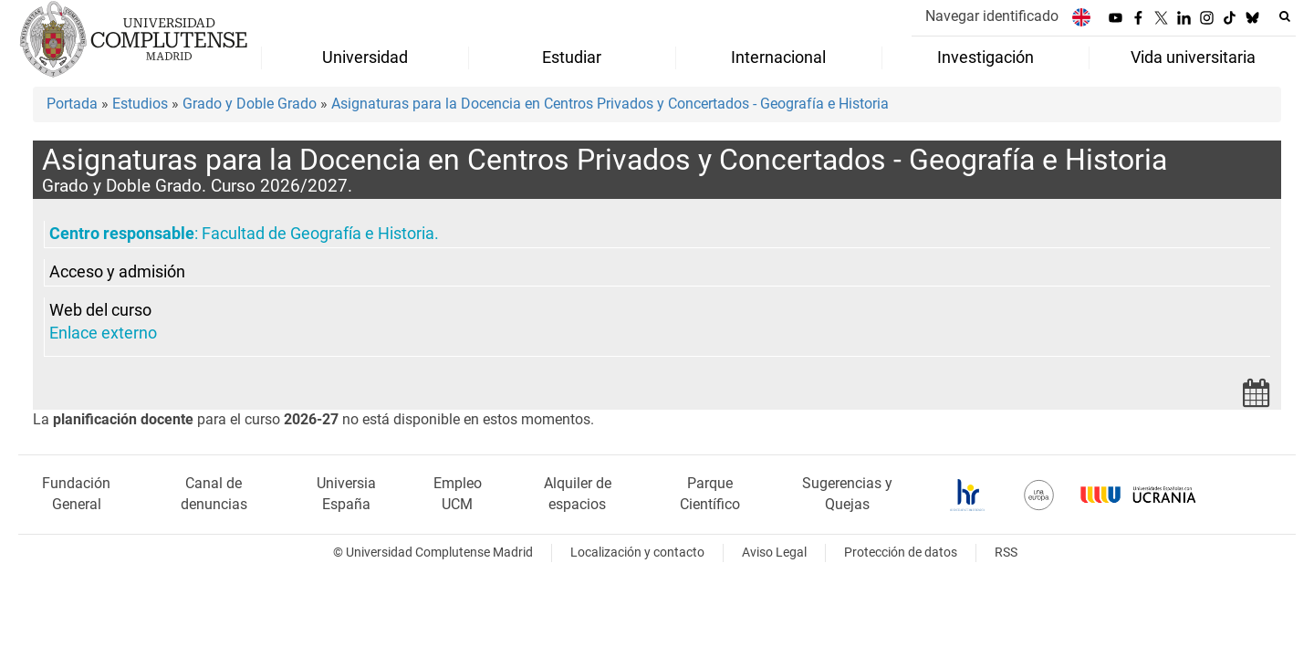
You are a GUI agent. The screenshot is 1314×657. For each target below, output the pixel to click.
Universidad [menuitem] (365, 57)
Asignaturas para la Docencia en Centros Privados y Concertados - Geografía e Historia (610, 103)
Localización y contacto (637, 552)
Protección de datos (900, 552)
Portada (72, 103)
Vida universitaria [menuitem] (1193, 57)
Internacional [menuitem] (778, 57)
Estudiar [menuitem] (571, 57)
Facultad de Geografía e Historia (318, 233)
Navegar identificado (991, 16)
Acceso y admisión (117, 272)
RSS (1006, 552)
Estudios (140, 103)
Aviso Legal (774, 552)
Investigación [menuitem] (985, 57)
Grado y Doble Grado (249, 103)
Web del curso (100, 310)
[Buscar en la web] (1285, 16)
